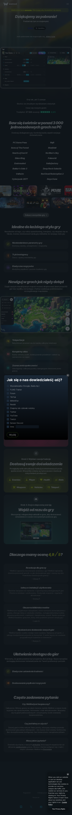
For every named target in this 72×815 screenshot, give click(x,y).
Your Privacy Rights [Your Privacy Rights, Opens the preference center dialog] (58, 809)
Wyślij (12, 434)
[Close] (67, 774)
